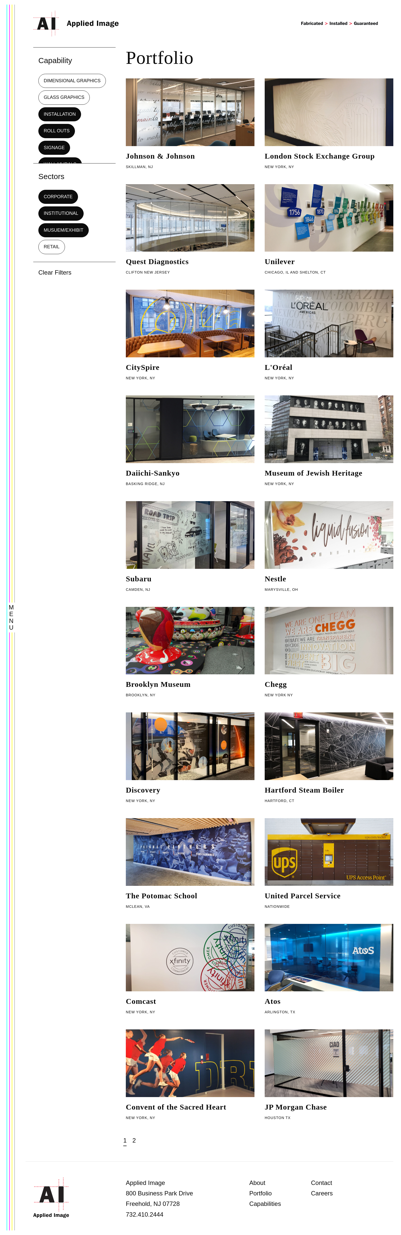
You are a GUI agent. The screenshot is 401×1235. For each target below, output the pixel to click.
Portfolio (260, 1193)
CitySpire (143, 367)
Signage (54, 147)
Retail (52, 246)
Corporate (58, 196)
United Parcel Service (303, 895)
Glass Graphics (64, 97)
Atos (273, 1001)
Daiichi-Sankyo (153, 473)
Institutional (61, 213)
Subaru (139, 578)
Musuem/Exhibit (63, 230)
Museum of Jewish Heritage (313, 473)
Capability (55, 60)
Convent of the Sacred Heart (176, 1107)
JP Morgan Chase (296, 1107)
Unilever (280, 261)
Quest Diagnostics (157, 261)
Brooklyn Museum (158, 684)
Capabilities (265, 1203)
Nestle (275, 578)
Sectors (51, 176)
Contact (321, 1182)
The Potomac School (161, 895)
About (257, 1182)
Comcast (141, 1001)
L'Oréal (279, 367)
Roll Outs (57, 130)
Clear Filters (54, 272)
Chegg (276, 684)
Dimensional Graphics (72, 80)
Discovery (143, 790)
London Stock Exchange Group (320, 156)
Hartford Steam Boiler (304, 790)
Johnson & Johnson (160, 156)
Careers (322, 1193)
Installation (60, 114)
